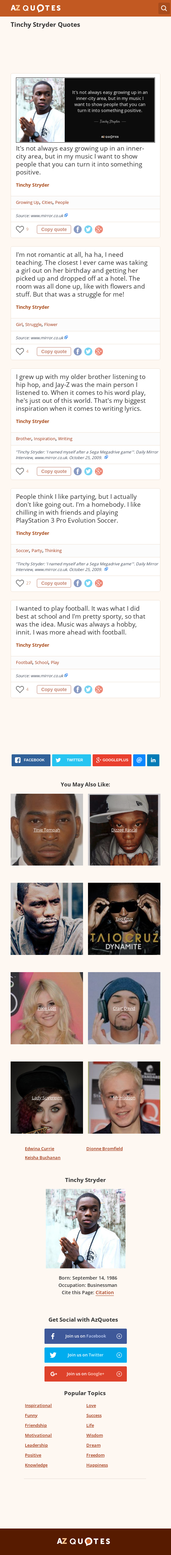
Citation (105, 1292)
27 (28, 583)
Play (55, 662)
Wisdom (94, 1435)
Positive (33, 1455)
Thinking (53, 550)
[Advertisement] (88, 51)
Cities (47, 202)
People (62, 202)
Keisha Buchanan (42, 1157)
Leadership (36, 1445)
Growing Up (27, 202)
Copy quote (54, 229)
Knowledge (36, 1465)
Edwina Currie (39, 1149)
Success (94, 1415)
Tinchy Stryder (32, 185)
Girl (19, 324)
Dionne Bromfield (104, 1149)
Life (90, 1425)
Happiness (97, 1465)
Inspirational (38, 1405)
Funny (31, 1415)
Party (37, 550)
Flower (50, 324)
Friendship (36, 1425)
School (41, 662)
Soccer (22, 550)
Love (91, 1405)
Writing (65, 439)
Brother (23, 439)
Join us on (85, 1336)
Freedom (95, 1455)
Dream (93, 1445)
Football (24, 662)
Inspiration (44, 439)
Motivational (38, 1435)
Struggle (33, 324)
